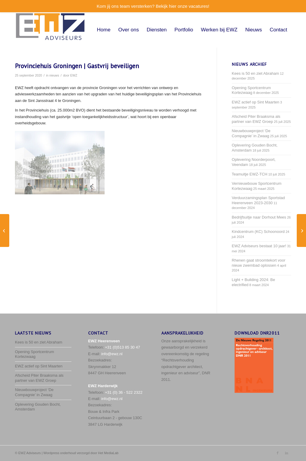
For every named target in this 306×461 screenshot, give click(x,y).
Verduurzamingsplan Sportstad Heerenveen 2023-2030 (258, 200)
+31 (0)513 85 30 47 (122, 347)
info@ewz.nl (112, 354)
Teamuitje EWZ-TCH (249, 174)
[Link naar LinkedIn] (286, 452)
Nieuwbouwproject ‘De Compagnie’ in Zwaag (251, 133)
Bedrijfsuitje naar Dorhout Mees (259, 217)
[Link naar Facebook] (277, 452)
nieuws (54, 75)
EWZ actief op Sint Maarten (255, 102)
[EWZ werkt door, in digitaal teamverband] (4, 230)
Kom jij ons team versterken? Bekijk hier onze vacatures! (153, 6)
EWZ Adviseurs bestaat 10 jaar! (259, 246)
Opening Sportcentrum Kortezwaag (251, 90)
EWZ (73, 75)
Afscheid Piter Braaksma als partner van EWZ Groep (256, 119)
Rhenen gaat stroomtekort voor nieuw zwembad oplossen (258, 263)
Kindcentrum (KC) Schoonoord (258, 231)
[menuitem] (103, 30)
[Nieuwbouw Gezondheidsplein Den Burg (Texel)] (301, 230)
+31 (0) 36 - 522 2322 (123, 392)
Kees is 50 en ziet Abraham (255, 73)
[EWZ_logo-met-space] (50, 30)
